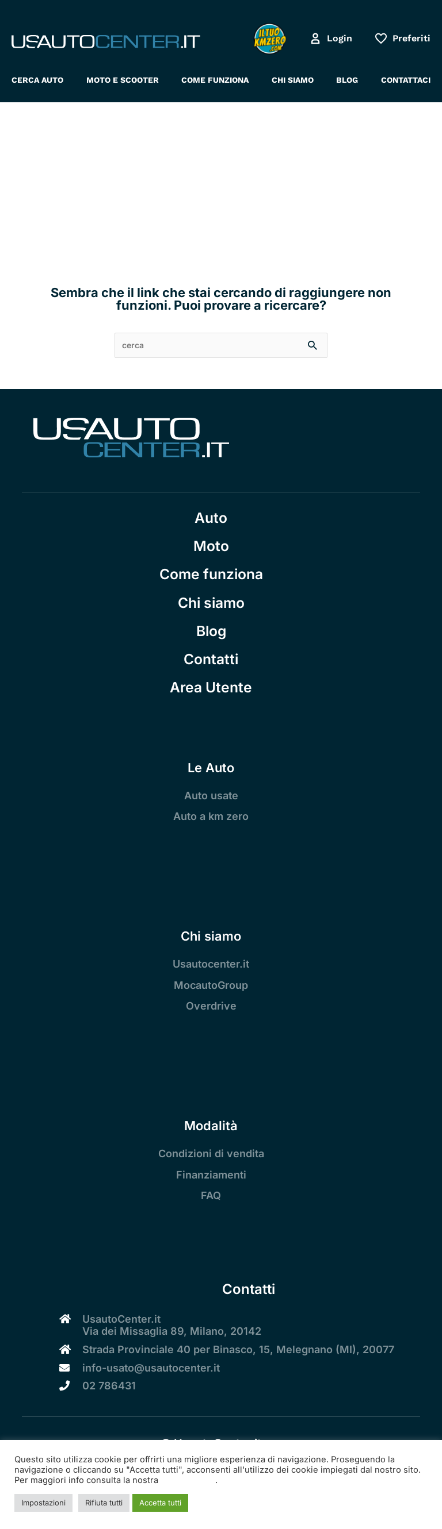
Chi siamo (211, 602)
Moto (211, 545)
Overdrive (211, 1006)
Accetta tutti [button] (160, 1502)
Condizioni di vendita (211, 1153)
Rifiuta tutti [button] (104, 1502)
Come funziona (211, 574)
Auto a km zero (211, 816)
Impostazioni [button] (43, 1502)
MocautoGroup (211, 985)
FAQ (211, 1195)
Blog (211, 631)
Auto (211, 517)
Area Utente (211, 687)
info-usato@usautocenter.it (151, 1368)
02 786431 (109, 1386)
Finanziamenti (211, 1175)
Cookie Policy (188, 1480)
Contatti (211, 659)
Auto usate (211, 795)
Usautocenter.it (211, 964)
